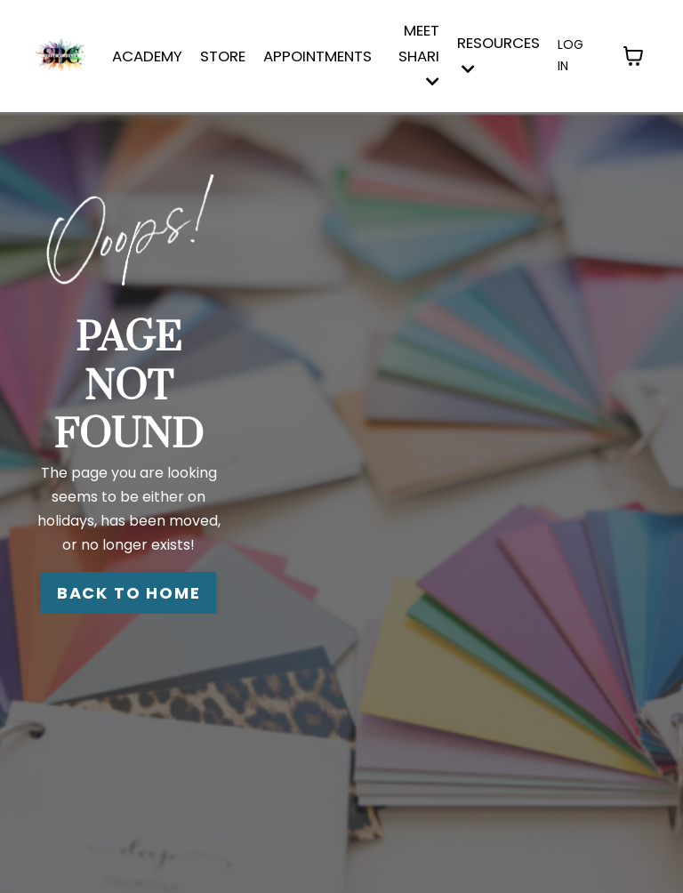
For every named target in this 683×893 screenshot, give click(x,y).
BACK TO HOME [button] (129, 593)
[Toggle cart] (633, 56)
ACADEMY (147, 56)
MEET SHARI (418, 55)
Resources (498, 54)
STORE (222, 56)
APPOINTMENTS (317, 56)
